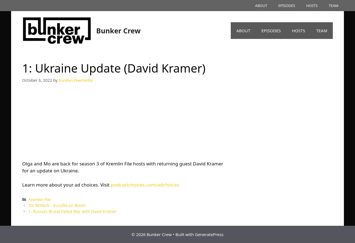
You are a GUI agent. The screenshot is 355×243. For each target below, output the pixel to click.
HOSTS (312, 5)
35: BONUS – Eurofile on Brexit (57, 205)
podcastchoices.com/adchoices (145, 185)
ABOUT (261, 5)
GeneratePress (209, 234)
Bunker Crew (118, 30)
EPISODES (286, 5)
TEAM (333, 5)
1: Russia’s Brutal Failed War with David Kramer (73, 211)
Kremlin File (39, 199)
